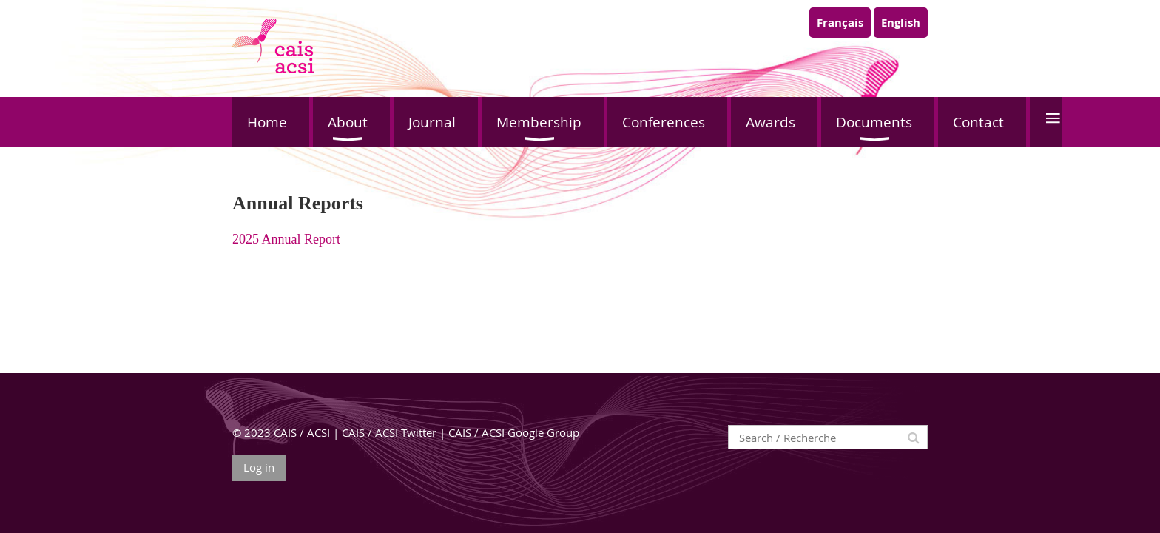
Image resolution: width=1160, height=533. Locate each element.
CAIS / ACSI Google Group (513, 432)
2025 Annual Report (286, 239)
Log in (258, 467)
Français (840, 22)
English (900, 22)
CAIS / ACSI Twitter (389, 432)
